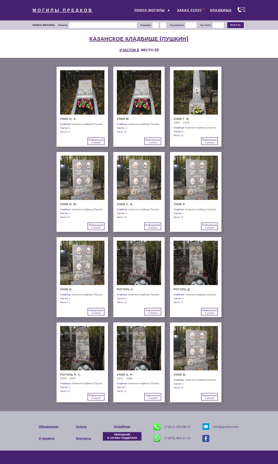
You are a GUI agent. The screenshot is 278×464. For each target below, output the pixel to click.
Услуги (81, 427)
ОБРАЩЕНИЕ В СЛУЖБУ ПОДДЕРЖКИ (122, 436)
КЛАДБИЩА (221, 10)
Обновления (48, 427)
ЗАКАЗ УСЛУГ (189, 10)
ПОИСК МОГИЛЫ (149, 10)
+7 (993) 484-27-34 (171, 438)
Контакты (83, 438)
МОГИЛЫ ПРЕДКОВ (63, 10)
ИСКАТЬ (235, 25)
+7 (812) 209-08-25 (172, 426)
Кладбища (122, 426)
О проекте (46, 438)
